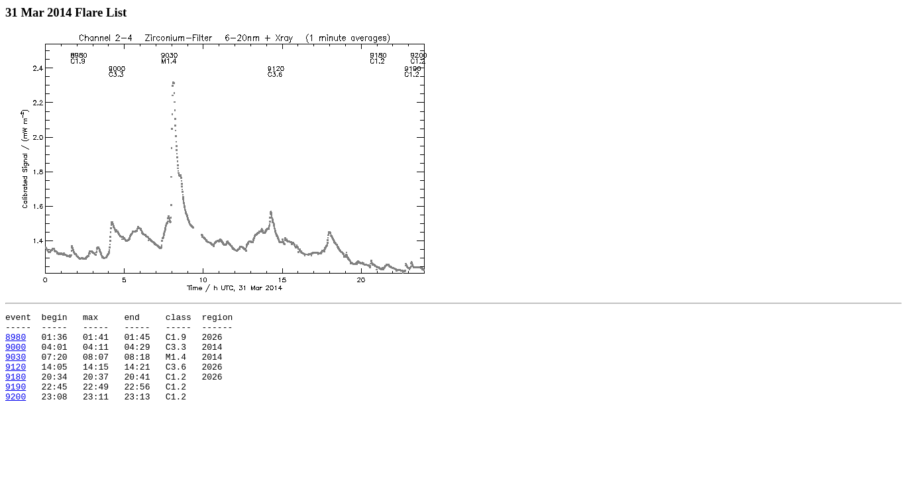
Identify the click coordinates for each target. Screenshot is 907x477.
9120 (15, 378)
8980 (15, 342)
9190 (15, 402)
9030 (15, 366)
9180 (15, 390)
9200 (15, 414)
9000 (15, 354)
